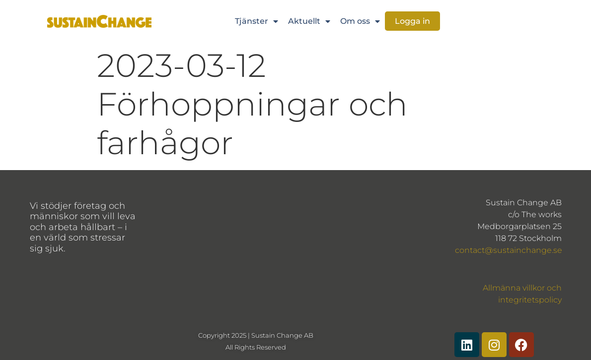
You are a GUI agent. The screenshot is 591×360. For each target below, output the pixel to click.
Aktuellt (309, 21)
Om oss (360, 21)
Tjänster (256, 21)
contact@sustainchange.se (508, 250)
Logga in (412, 21)
